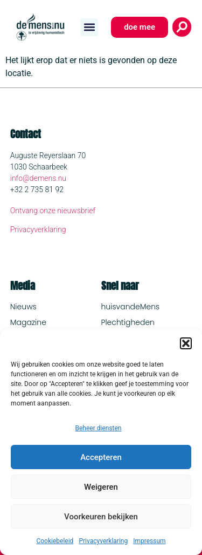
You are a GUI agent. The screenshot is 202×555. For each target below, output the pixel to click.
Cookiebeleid (54, 541)
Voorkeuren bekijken (101, 517)
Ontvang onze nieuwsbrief (53, 210)
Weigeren (101, 487)
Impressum (149, 541)
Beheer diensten (98, 428)
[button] (185, 343)
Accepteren (101, 457)
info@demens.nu (38, 178)
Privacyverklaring (103, 541)
